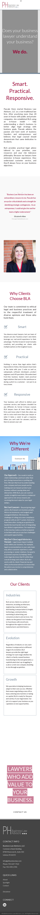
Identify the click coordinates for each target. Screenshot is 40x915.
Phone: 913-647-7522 (11, 864)
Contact (6, 886)
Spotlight (6, 882)
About (5, 879)
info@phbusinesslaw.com (12, 861)
